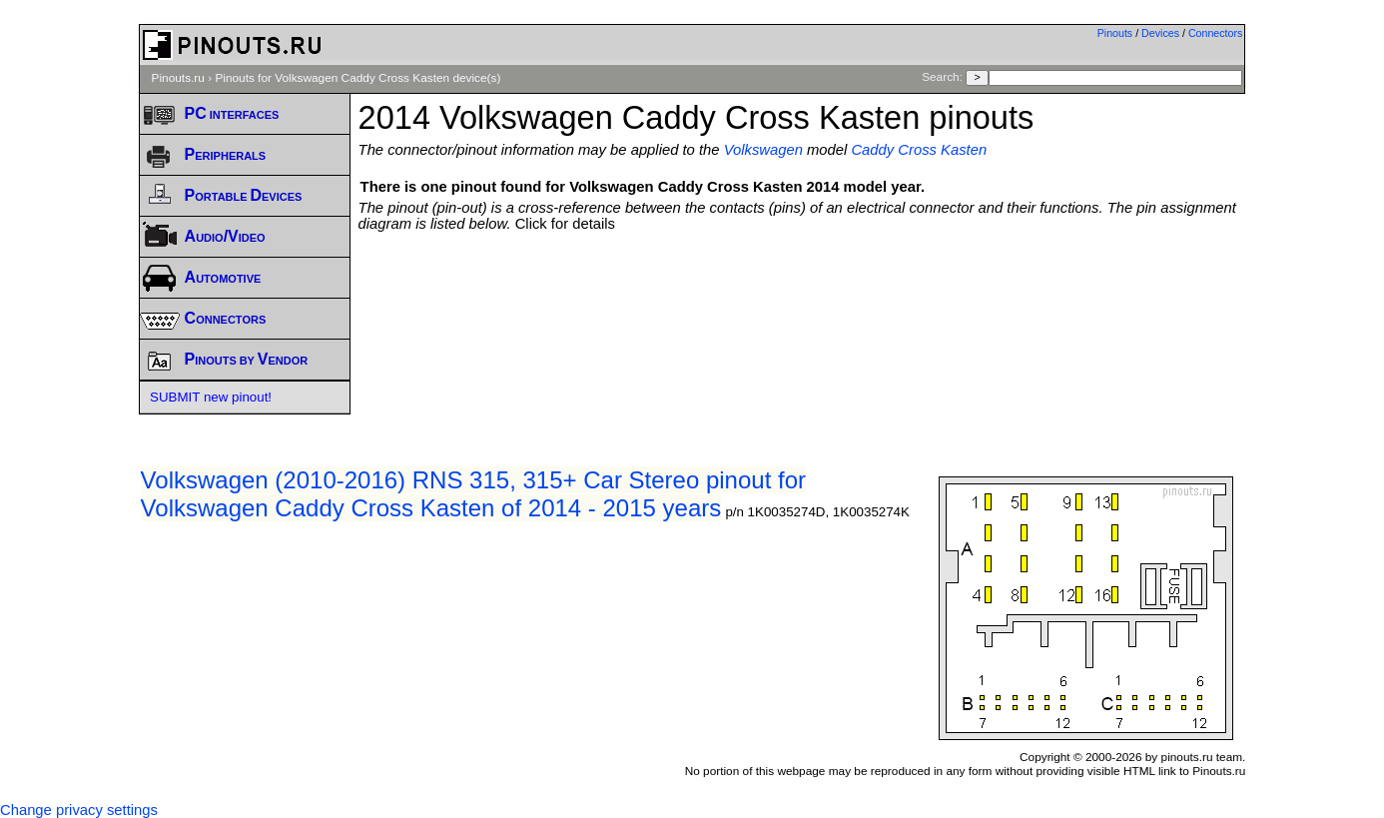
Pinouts (1115, 33)
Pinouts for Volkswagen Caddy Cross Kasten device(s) (357, 78)
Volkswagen (763, 150)
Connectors (1215, 33)
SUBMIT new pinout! (211, 397)
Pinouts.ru (178, 78)
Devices (1160, 33)
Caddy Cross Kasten (919, 150)
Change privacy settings (79, 810)
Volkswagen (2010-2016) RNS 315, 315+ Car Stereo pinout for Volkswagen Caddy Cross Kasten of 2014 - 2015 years (473, 493)
